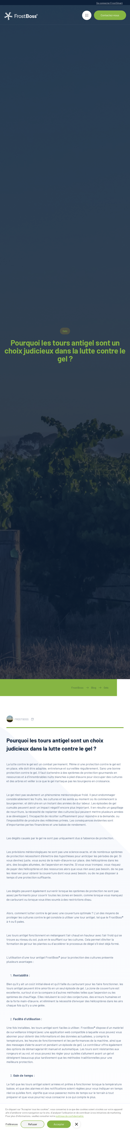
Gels (106, 687)
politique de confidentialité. (70, 1116)
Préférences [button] (12, 1124)
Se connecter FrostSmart (109, 3)
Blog (93, 687)
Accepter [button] (59, 1124)
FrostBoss (77, 687)
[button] (76, 1124)
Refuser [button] (32, 1124)
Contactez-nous (110, 15)
